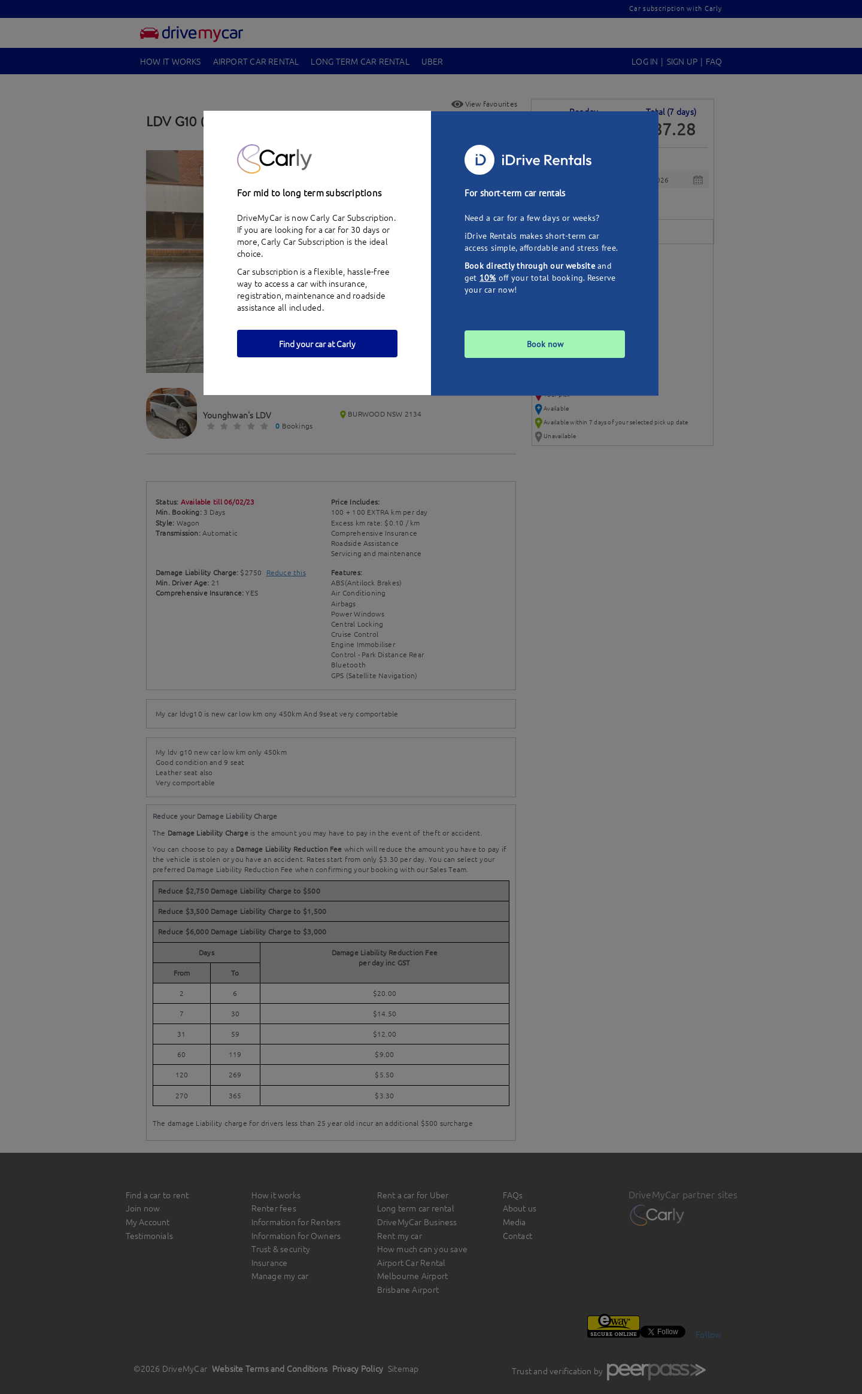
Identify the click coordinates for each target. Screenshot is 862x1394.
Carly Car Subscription (302, 241)
